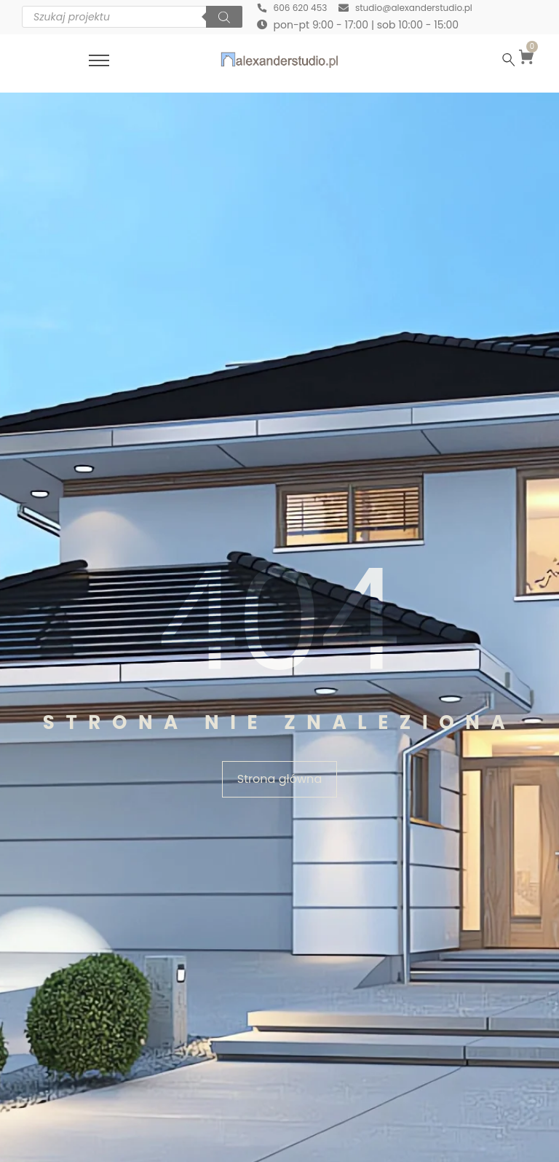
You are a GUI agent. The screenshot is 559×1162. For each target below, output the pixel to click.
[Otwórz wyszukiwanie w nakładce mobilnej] (132, 18)
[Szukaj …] (509, 62)
